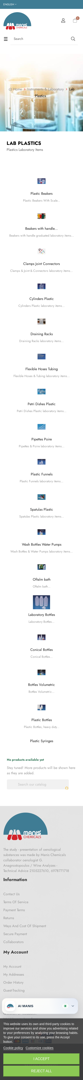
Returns (8, 917)
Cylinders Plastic (41, 298)
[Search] (38, 784)
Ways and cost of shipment (24, 925)
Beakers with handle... (41, 228)
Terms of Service (15, 902)
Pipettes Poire (41, 439)
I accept (41, 1059)
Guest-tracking (14, 990)
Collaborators (13, 941)
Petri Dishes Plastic (42, 404)
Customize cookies (40, 1048)
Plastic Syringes (41, 740)
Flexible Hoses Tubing (41, 369)
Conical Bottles (41, 649)
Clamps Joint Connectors (41, 263)
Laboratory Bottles (41, 614)
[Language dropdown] (9, 4)
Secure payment (15, 933)
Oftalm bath (41, 579)
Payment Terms (14, 910)
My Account (12, 966)
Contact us (11, 894)
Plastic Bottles (41, 719)
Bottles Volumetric (41, 684)
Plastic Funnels (41, 474)
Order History (13, 982)
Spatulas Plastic (41, 509)
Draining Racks (42, 334)
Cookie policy (13, 1048)
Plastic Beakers (41, 193)
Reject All (41, 1071)
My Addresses (13, 974)
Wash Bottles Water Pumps (41, 544)
